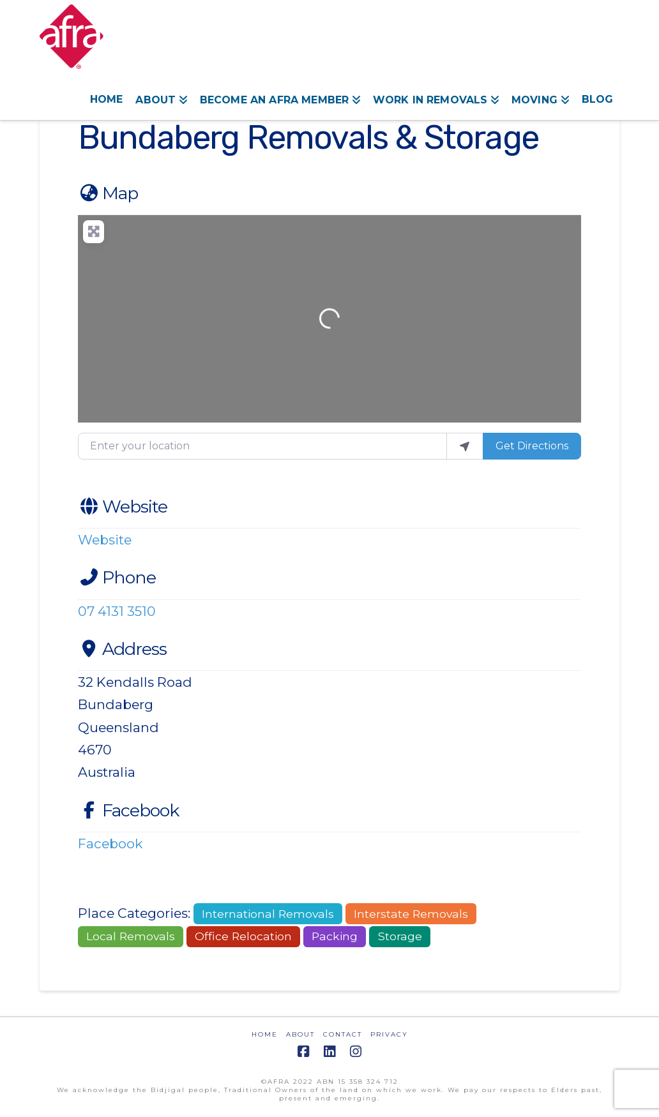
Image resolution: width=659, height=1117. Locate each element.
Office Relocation (243, 936)
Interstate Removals (411, 913)
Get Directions (532, 446)
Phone (117, 577)
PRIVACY (389, 1034)
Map (108, 193)
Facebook (128, 810)
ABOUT (300, 1034)
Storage (400, 936)
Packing (335, 936)
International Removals (268, 913)
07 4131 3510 (117, 611)
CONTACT (342, 1034)
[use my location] (464, 446)
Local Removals (130, 936)
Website (122, 506)
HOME (265, 1034)
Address (122, 648)
